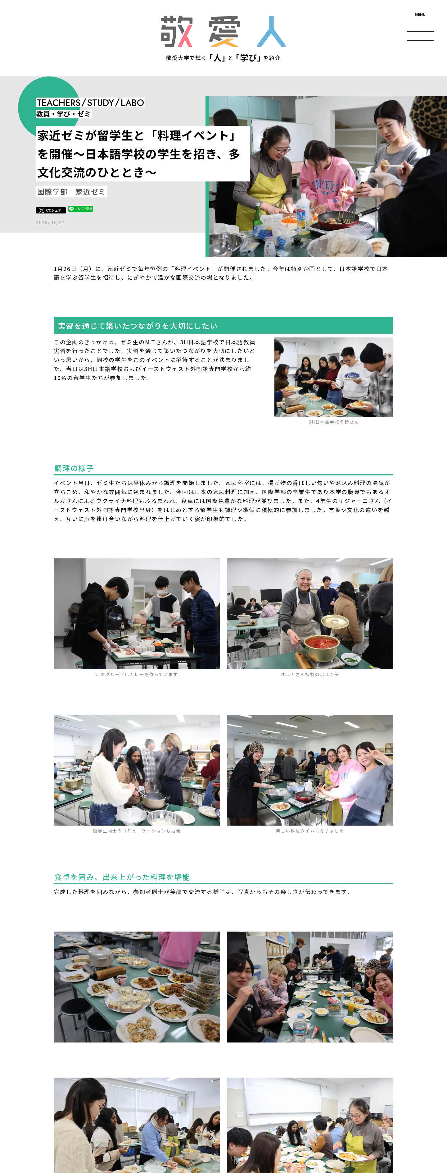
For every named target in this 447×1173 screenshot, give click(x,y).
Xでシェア (53, 210)
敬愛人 (223, 31)
